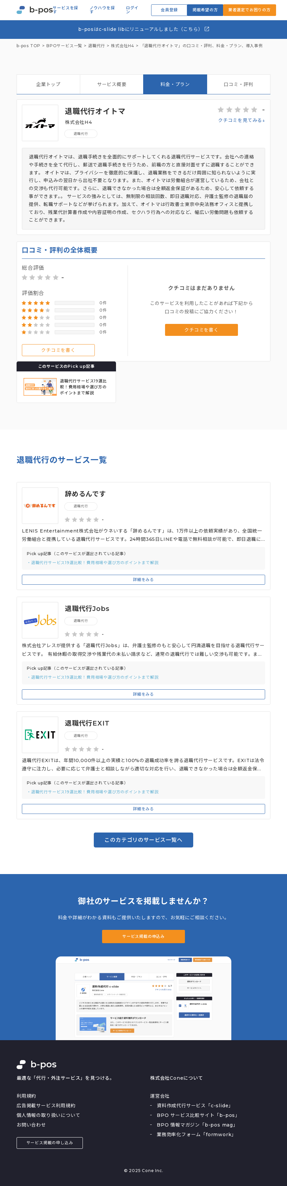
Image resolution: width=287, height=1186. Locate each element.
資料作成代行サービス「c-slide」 (195, 1106)
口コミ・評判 (238, 84)
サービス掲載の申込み (143, 936)
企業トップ (48, 84)
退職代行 (81, 134)
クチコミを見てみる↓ (241, 120)
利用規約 (26, 1096)
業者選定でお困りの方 (249, 9)
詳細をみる (143, 579)
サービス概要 (112, 84)
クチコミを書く (58, 350)
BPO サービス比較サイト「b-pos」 (198, 1115)
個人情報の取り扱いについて (48, 1115)
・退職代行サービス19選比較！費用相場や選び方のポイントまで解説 (93, 562)
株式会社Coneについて (176, 1078)
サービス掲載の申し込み (50, 1142)
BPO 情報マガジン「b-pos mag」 (197, 1125)
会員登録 (169, 9)
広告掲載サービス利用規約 (46, 1106)
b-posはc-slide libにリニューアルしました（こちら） (144, 29)
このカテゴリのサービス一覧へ (143, 840)
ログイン (132, 10)
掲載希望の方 (205, 9)
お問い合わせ (31, 1125)
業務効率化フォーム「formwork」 (196, 1134)
